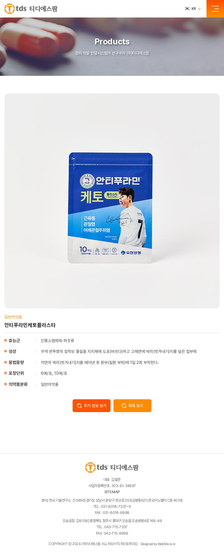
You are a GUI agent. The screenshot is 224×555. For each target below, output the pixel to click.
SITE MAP (112, 492)
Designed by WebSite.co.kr (158, 544)
